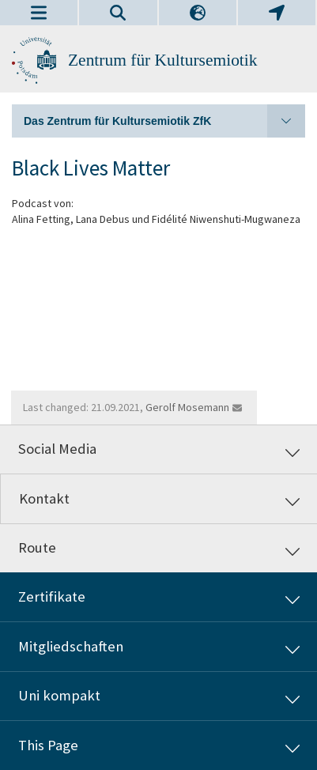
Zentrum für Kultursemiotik (163, 60)
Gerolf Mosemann (187, 407)
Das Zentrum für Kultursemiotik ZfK (164, 121)
